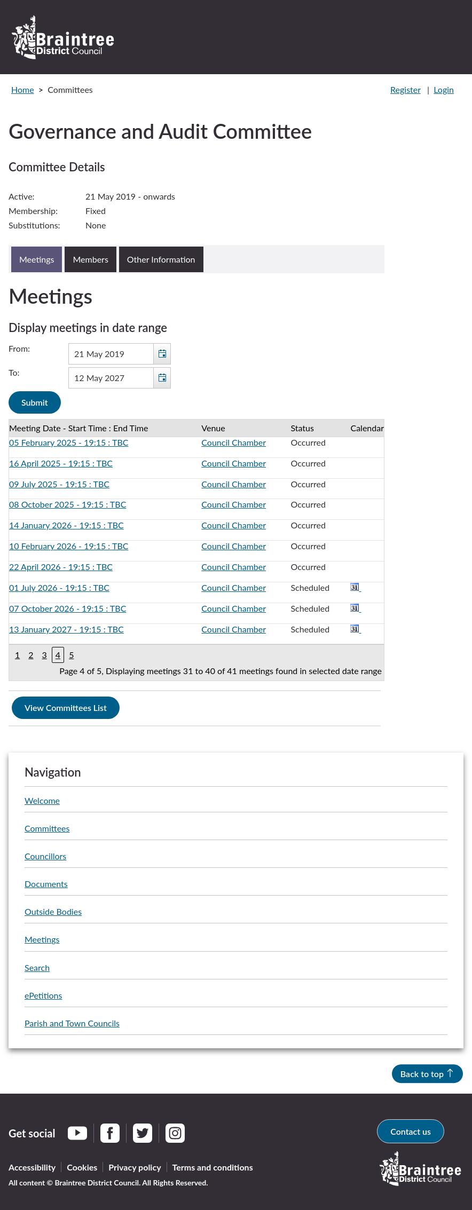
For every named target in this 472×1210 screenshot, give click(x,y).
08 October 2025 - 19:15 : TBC (67, 504)
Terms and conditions (212, 1167)
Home (22, 89)
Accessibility (32, 1167)
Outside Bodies (53, 911)
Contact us (410, 1131)
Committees (47, 828)
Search (37, 967)
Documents (46, 884)
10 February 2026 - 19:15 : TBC (68, 546)
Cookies (82, 1167)
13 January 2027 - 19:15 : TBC (66, 629)
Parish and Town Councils (72, 1023)
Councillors (45, 856)
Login (444, 89)
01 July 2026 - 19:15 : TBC (59, 587)
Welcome (42, 800)
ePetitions (43, 995)
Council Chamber (233, 442)
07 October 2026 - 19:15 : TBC (67, 608)
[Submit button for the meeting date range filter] (35, 402)
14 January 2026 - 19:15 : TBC (66, 525)
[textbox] (119, 354)
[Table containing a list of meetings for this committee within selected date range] (196, 550)
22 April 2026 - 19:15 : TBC (61, 566)
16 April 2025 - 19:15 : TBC (61, 463)
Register (405, 89)
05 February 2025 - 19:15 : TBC (68, 442)
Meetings (42, 939)
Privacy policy (134, 1167)
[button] (161, 354)
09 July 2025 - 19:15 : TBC (59, 484)
